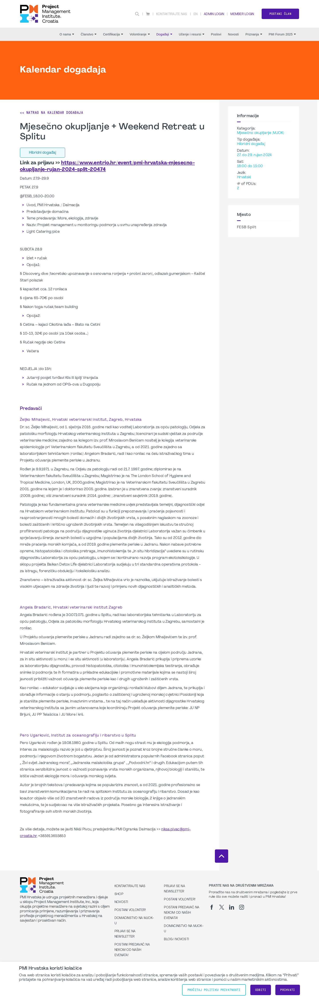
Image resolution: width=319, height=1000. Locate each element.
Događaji (164, 34)
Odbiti (260, 990)
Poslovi (216, 34)
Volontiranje (140, 34)
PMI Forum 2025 (282, 34)
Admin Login (214, 14)
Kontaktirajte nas (171, 14)
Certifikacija (113, 34)
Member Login (242, 14)
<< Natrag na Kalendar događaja (51, 112)
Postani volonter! (130, 910)
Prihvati (287, 990)
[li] (231, 907)
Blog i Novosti (176, 939)
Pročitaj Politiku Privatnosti (214, 990)
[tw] (221, 907)
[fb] (211, 907)
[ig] (241, 907)
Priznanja (253, 34)
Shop (119, 894)
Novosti (233, 34)
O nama (67, 34)
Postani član (280, 14)
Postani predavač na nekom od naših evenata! (132, 950)
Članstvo (88, 34)
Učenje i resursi (191, 34)
